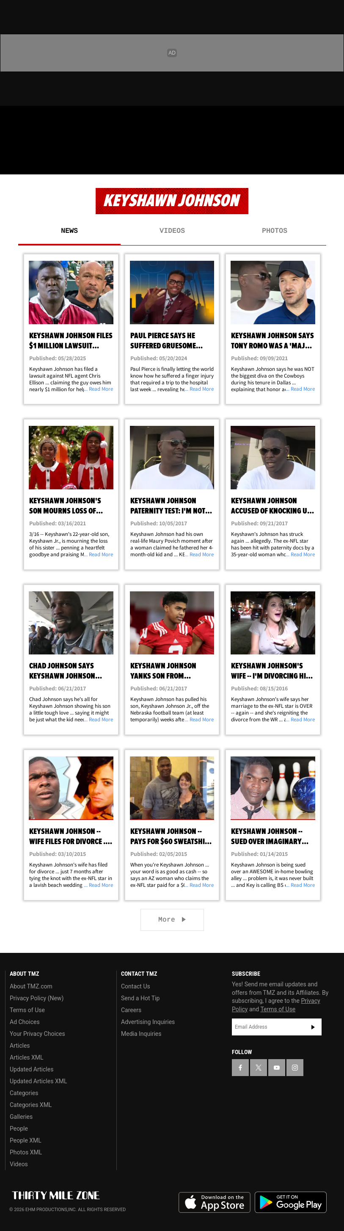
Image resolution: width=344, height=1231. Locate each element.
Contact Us (135, 986)
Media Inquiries (141, 1033)
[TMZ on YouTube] (276, 1067)
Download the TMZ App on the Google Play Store (291, 1202)
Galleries (21, 1116)
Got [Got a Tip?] (28, 142)
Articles (20, 1045)
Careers (131, 1010)
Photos (274, 231)
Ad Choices (25, 1021)
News (69, 231)
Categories (24, 1093)
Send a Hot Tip (140, 998)
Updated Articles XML (38, 1081)
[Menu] (12, 162)
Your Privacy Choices (37, 1033)
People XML (25, 1140)
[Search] (332, 162)
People (19, 1128)
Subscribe (313, 1026)
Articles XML (27, 1057)
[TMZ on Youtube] (54, 119)
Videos (172, 231)
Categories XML (31, 1104)
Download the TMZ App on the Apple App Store (214, 1202)
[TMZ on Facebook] (13, 119)
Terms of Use (27, 1010)
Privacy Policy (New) (36, 998)
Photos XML (26, 1152)
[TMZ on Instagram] (74, 119)
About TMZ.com (31, 986)
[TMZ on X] (34, 119)
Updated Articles (31, 1069)
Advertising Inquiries (148, 1021)
